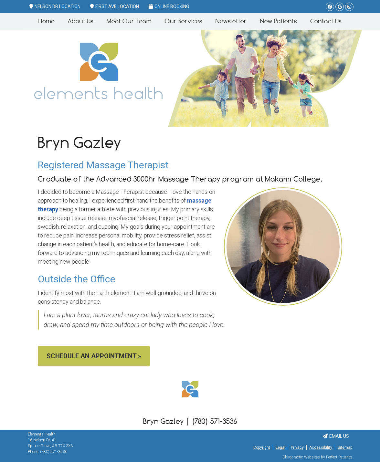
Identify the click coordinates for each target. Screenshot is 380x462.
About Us (80, 21)
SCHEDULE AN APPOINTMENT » (94, 356)
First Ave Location (114, 6)
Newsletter (231, 21)
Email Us (336, 436)
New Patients (278, 21)
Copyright (261, 447)
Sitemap (345, 447)
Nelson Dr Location (54, 6)
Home (46, 21)
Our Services (183, 21)
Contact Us (326, 21)
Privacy (297, 447)
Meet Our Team (129, 21)
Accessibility (320, 447)
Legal (280, 447)
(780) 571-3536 (53, 451)
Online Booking (169, 6)
